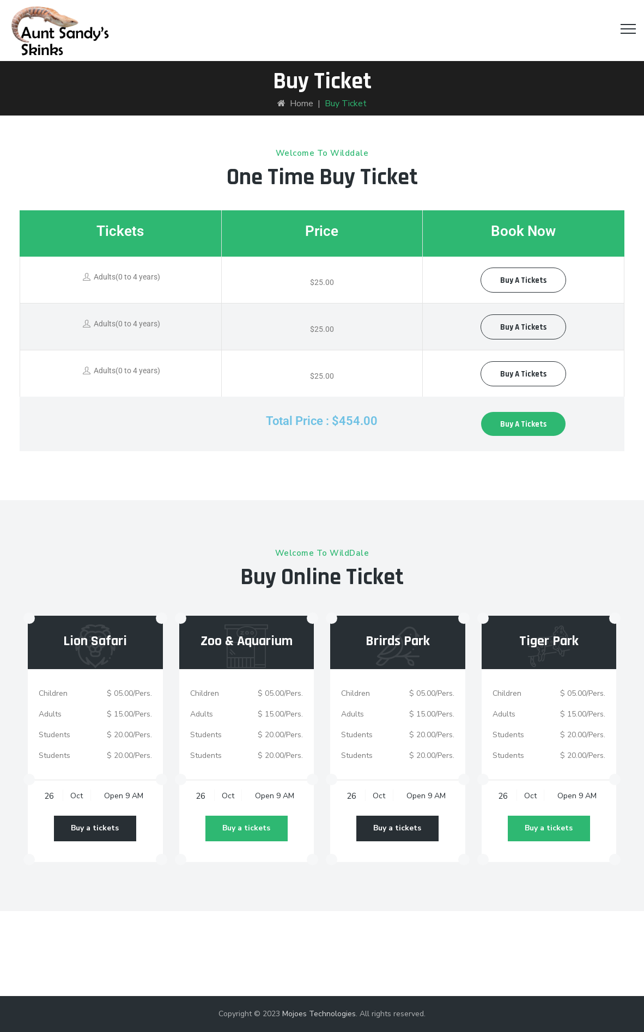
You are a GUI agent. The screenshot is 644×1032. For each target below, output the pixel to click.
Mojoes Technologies (319, 1014)
